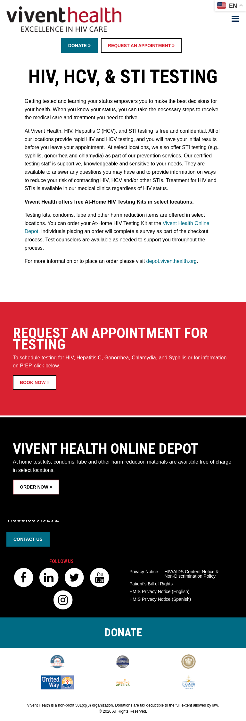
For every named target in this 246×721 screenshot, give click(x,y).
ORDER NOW (36, 508)
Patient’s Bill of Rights (151, 583)
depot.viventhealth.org (171, 261)
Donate (79, 45)
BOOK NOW (34, 406)
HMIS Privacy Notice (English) (159, 591)
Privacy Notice (143, 571)
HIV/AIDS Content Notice (191, 574)
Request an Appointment (141, 45)
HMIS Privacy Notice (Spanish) (160, 599)
